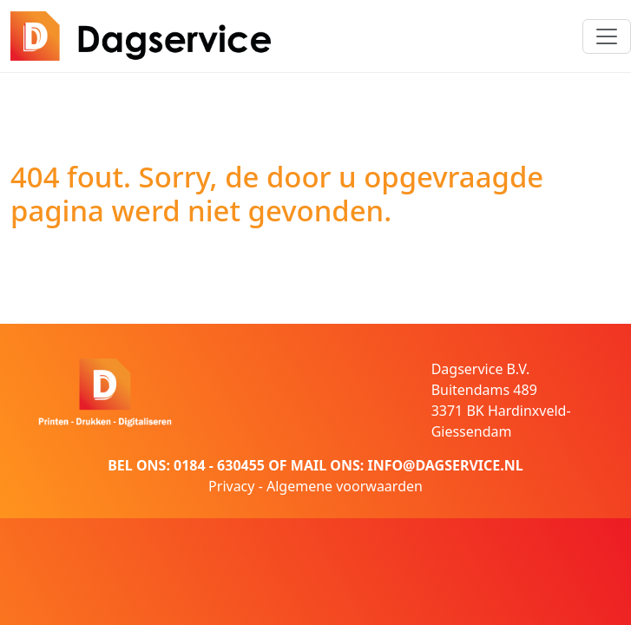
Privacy (231, 486)
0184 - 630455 (219, 465)
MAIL (308, 465)
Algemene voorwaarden (344, 486)
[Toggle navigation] (606, 36)
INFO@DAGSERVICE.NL (445, 465)
